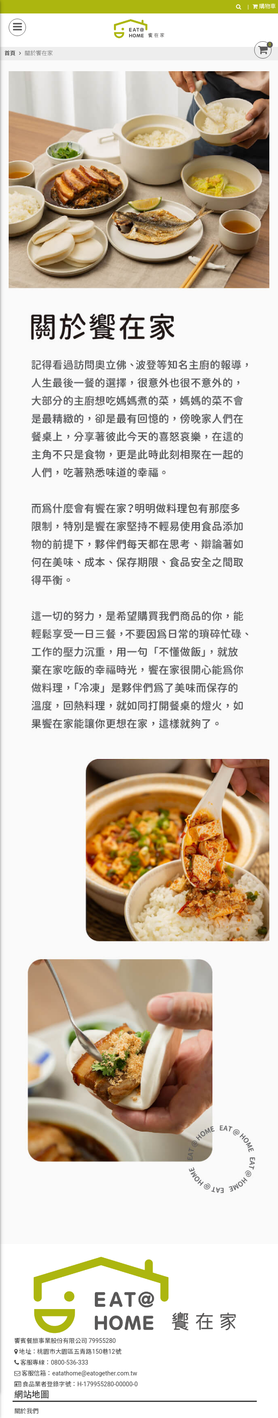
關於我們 (26, 1411)
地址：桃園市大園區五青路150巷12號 (67, 1351)
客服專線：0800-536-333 (51, 1362)
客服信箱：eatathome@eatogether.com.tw (75, 1373)
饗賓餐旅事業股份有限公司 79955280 (65, 1340)
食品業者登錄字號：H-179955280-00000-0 (76, 1384)
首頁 (10, 53)
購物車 (264, 6)
